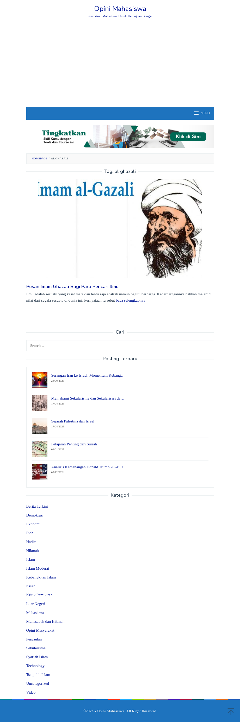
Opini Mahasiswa (120, 8)
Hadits (31, 542)
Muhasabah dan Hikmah (45, 621)
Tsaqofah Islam (38, 675)
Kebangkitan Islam (41, 577)
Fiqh (30, 533)
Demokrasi (35, 515)
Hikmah (32, 551)
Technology (35, 666)
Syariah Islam (37, 657)
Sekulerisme (36, 648)
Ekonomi (33, 524)
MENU (201, 113)
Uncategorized (37, 683)
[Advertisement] (120, 67)
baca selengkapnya (130, 300)
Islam (30, 559)
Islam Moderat (37, 568)
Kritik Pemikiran (39, 595)
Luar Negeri (35, 604)
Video (31, 692)
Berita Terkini (37, 506)
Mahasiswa (35, 613)
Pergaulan (34, 639)
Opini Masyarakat (40, 630)
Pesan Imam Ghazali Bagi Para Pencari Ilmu (72, 286)
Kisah (30, 586)
